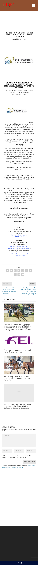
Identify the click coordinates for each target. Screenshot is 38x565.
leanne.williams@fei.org (19, 235)
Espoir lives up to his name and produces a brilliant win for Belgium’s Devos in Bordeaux (17, 406)
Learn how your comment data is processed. (18, 466)
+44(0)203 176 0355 (19, 256)
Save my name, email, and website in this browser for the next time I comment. (16, 456)
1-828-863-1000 (25, 248)
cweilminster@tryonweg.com (19, 246)
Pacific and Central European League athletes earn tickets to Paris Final (17, 378)
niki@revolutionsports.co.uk (19, 254)
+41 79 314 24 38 (19, 237)
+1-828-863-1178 (12, 248)
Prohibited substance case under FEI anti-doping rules (18, 351)
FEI (20, 39)
